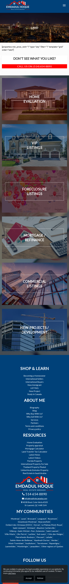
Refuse (40, 578)
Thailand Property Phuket (34, 467)
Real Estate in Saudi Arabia (34, 473)
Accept (29, 578)
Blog (34, 411)
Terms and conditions (34, 426)
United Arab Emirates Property (34, 470)
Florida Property (34, 461)
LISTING (34, 388)
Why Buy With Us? (34, 414)
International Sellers (34, 379)
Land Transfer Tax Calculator (34, 452)
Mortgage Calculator (34, 449)
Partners (34, 423)
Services (34, 420)
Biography (34, 408)
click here (12, 573)
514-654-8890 (36, 494)
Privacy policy (34, 429)
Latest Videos (34, 458)
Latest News (34, 455)
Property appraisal (34, 445)
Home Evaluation (34, 442)
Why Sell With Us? (34, 417)
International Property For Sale (34, 464)
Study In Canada (34, 394)
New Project (34, 391)
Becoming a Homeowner (34, 376)
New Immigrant (34, 385)
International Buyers (35, 382)
